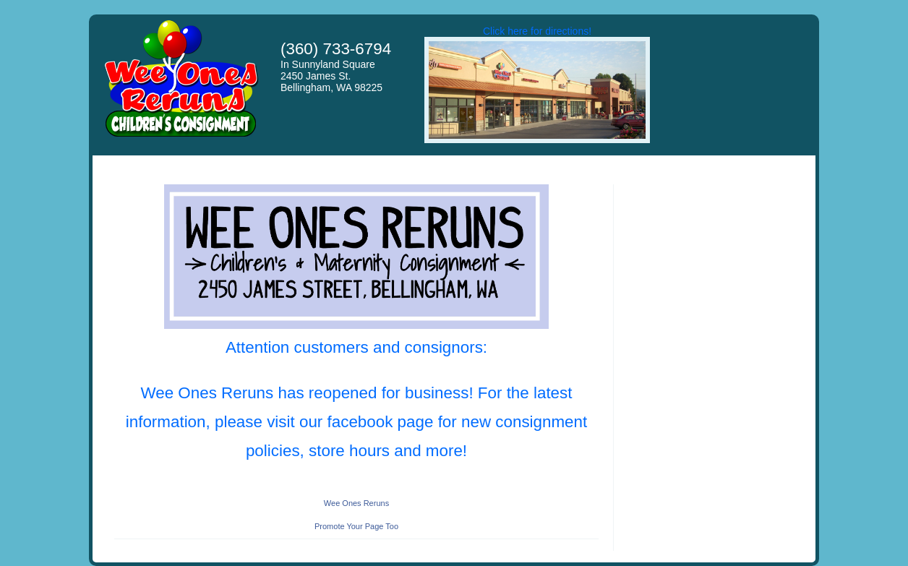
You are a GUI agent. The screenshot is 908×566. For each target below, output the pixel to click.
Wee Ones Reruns (356, 503)
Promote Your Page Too (356, 526)
